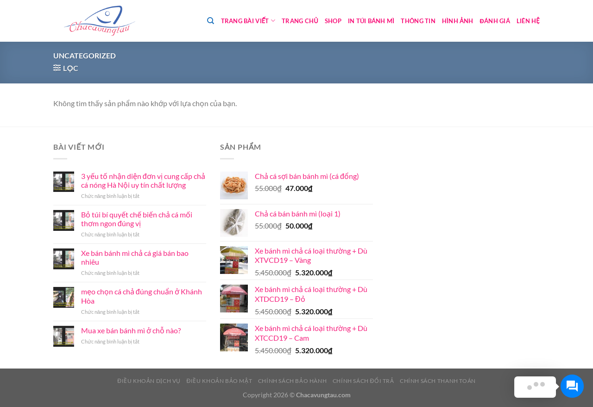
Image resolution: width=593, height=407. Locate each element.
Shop (333, 21)
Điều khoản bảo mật (219, 380)
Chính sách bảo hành (292, 380)
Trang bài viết (248, 20)
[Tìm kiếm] (210, 21)
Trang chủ (300, 21)
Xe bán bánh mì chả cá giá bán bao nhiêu (135, 257)
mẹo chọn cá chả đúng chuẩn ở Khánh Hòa (141, 296)
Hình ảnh (457, 21)
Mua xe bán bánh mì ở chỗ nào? (131, 330)
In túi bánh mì (371, 21)
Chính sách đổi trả (363, 380)
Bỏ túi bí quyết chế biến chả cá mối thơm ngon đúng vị (136, 219)
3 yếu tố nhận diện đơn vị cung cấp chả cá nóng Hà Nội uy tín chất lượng (143, 180)
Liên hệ (528, 21)
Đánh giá (495, 21)
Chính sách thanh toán (438, 380)
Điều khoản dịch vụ (149, 380)
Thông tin (418, 21)
